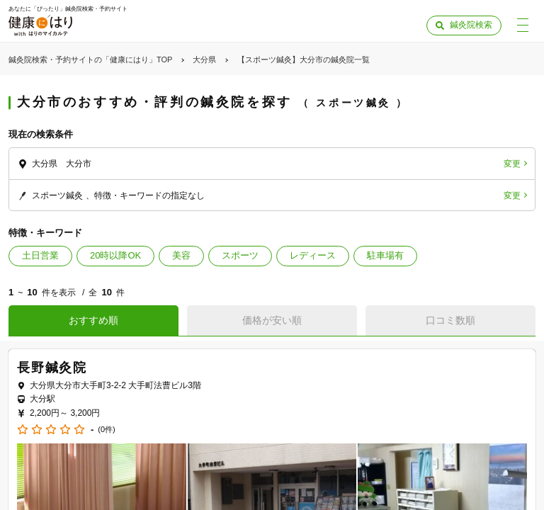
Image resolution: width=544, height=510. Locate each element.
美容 (181, 255)
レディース (313, 255)
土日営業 (40, 255)
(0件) (106, 430)
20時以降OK (115, 255)
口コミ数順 (450, 320)
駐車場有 (385, 255)
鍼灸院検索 (471, 25)
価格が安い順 (272, 320)
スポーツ (240, 255)
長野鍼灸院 (52, 368)
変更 (512, 163)
